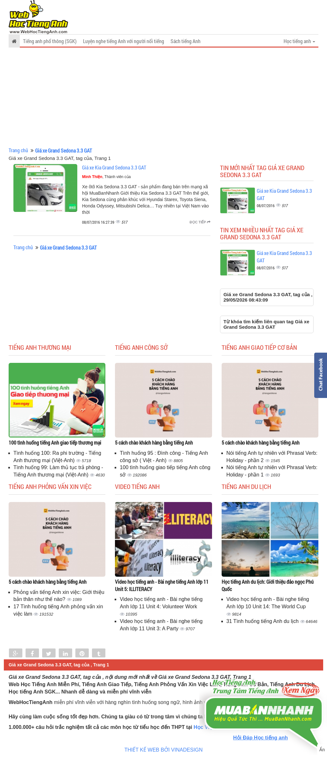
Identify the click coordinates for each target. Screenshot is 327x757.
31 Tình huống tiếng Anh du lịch (263, 621)
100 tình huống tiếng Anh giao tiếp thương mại (55, 442)
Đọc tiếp (200, 222)
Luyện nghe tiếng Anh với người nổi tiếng (123, 41)
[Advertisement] (163, 97)
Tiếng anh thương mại (40, 347)
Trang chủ (18, 150)
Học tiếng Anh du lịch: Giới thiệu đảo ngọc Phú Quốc (268, 585)
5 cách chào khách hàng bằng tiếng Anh (154, 442)
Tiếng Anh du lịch (246, 486)
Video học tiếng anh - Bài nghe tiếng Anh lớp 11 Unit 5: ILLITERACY (162, 585)
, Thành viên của (106, 177)
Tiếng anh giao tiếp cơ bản (259, 347)
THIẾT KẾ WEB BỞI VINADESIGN (164, 750)
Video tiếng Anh (137, 486)
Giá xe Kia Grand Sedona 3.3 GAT (114, 167)
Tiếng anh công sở (141, 347)
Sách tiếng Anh (186, 41)
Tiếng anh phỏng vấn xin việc (50, 486)
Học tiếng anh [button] (299, 41)
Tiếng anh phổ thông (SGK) (50, 41)
